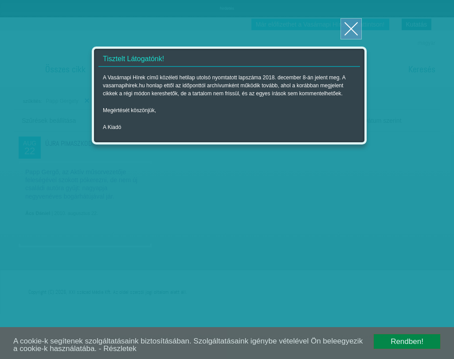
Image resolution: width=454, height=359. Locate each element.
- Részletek (118, 348)
